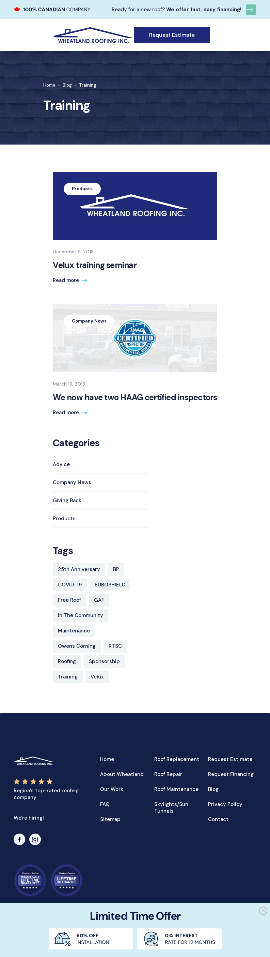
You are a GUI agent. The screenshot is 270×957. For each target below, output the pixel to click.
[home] (93, 35)
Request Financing (231, 774)
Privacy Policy (225, 804)
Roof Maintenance (176, 789)
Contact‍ (218, 819)
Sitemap (110, 819)
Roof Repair (168, 774)
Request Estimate (172, 35)
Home (49, 85)
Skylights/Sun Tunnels (171, 807)
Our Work (111, 789)
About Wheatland (122, 774)
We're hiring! (29, 817)
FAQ (105, 804)
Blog (67, 85)
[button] (214, 35)
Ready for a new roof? (138, 9)
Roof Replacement (176, 759)
